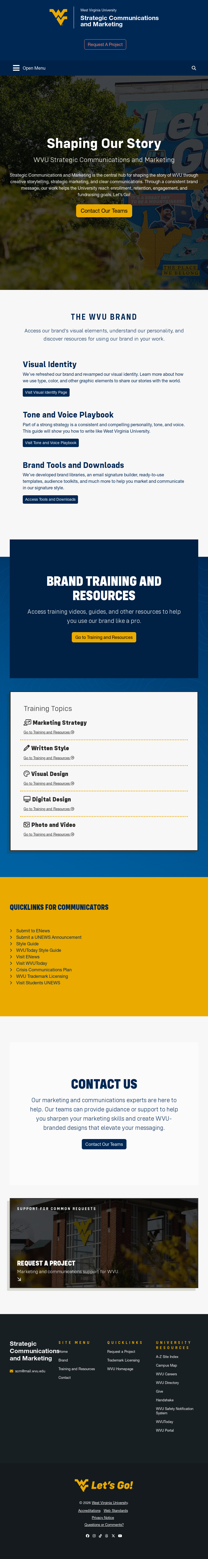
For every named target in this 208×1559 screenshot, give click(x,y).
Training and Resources (76, 1369)
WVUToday (164, 1422)
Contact (64, 1378)
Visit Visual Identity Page (46, 392)
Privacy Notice (103, 1518)
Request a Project (121, 1352)
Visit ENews (28, 956)
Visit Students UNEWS (38, 982)
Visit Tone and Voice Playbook (50, 442)
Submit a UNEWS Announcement (49, 937)
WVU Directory (167, 1383)
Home (63, 1352)
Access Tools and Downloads (50, 499)
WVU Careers (166, 1374)
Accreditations (89, 1511)
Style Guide (27, 943)
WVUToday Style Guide (38, 950)
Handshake (165, 1400)
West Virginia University (110, 1503)
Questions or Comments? (104, 1525)
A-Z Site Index (167, 1357)
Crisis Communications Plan (44, 969)
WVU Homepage (120, 1369)
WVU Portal (165, 1430)
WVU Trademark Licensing (42, 976)
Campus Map (166, 1365)
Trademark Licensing (123, 1360)
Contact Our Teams (104, 211)
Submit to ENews (33, 930)
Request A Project (105, 44)
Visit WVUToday (31, 963)
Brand (63, 1360)
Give (159, 1391)
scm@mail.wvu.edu (30, 1371)
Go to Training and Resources (104, 637)
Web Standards (116, 1511)
